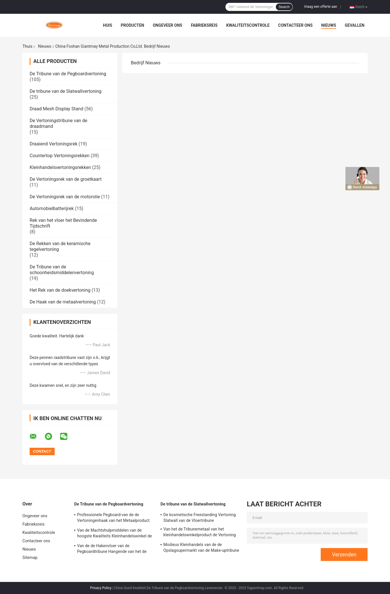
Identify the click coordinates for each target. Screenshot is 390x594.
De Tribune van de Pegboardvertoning (68, 73)
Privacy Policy (101, 588)
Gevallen (354, 25)
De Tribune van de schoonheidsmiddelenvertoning (62, 269)
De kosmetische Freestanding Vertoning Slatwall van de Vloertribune (199, 517)
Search (284, 7)
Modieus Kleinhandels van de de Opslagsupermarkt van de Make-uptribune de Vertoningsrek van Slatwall (201, 548)
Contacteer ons (295, 25)
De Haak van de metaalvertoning (63, 302)
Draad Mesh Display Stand (56, 109)
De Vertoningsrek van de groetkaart (66, 179)
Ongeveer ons (167, 25)
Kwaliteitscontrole (247, 25)
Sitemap (29, 557)
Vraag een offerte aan (320, 7)
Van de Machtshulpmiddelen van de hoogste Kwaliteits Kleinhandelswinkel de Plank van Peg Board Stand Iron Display (114, 534)
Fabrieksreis (204, 25)
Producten (132, 25)
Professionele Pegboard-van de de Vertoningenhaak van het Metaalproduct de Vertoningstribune (113, 518)
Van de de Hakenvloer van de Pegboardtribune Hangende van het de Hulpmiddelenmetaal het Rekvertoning (112, 549)
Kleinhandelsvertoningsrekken (60, 167)
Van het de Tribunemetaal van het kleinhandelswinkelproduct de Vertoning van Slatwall (199, 533)
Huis (107, 25)
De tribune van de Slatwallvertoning (66, 91)
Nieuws (328, 25)
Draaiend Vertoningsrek (53, 144)
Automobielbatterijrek (52, 208)
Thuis (27, 46)
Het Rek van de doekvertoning (60, 290)
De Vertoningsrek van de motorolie (65, 196)
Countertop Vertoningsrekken (59, 155)
